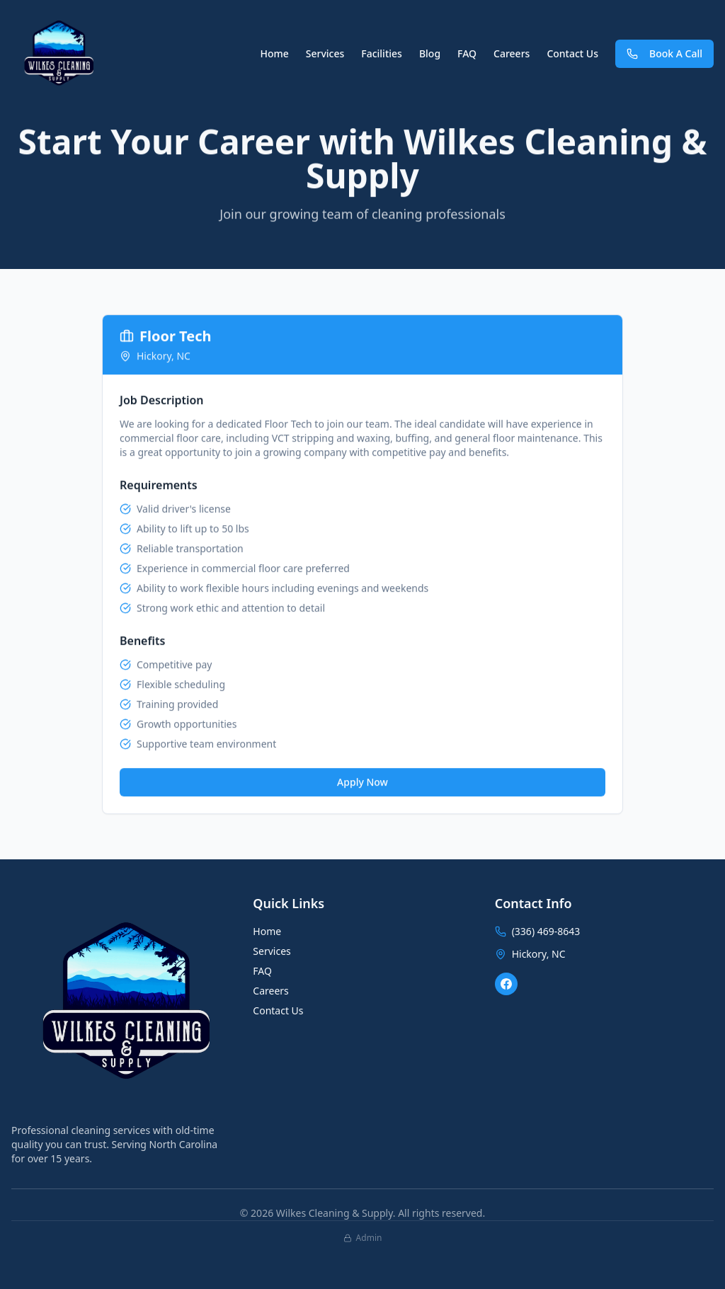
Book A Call (664, 53)
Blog (429, 53)
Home (274, 53)
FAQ (466, 53)
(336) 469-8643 (546, 931)
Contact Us (572, 53)
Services (325, 53)
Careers (511, 53)
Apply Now (362, 782)
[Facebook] (506, 984)
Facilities (381, 53)
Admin (362, 1238)
